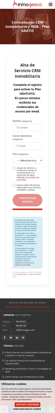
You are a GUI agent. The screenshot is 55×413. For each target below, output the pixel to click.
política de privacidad (22, 265)
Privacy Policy (22, 274)
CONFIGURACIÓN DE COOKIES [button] (27, 409)
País (27, 159)
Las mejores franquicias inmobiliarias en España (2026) (25, 362)
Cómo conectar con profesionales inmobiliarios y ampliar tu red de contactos (28, 354)
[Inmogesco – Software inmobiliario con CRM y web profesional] (27, 4)
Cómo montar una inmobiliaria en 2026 (24, 376)
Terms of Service (35, 274)
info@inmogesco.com (36, 307)
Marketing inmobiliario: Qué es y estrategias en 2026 (28, 370)
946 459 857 (13, 307)
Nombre (27, 127)
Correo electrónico (27, 143)
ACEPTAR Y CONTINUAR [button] (27, 404)
